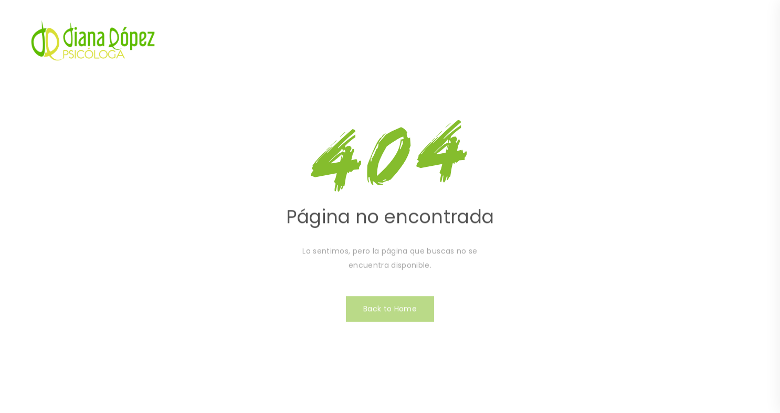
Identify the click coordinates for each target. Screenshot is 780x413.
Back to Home (390, 311)
